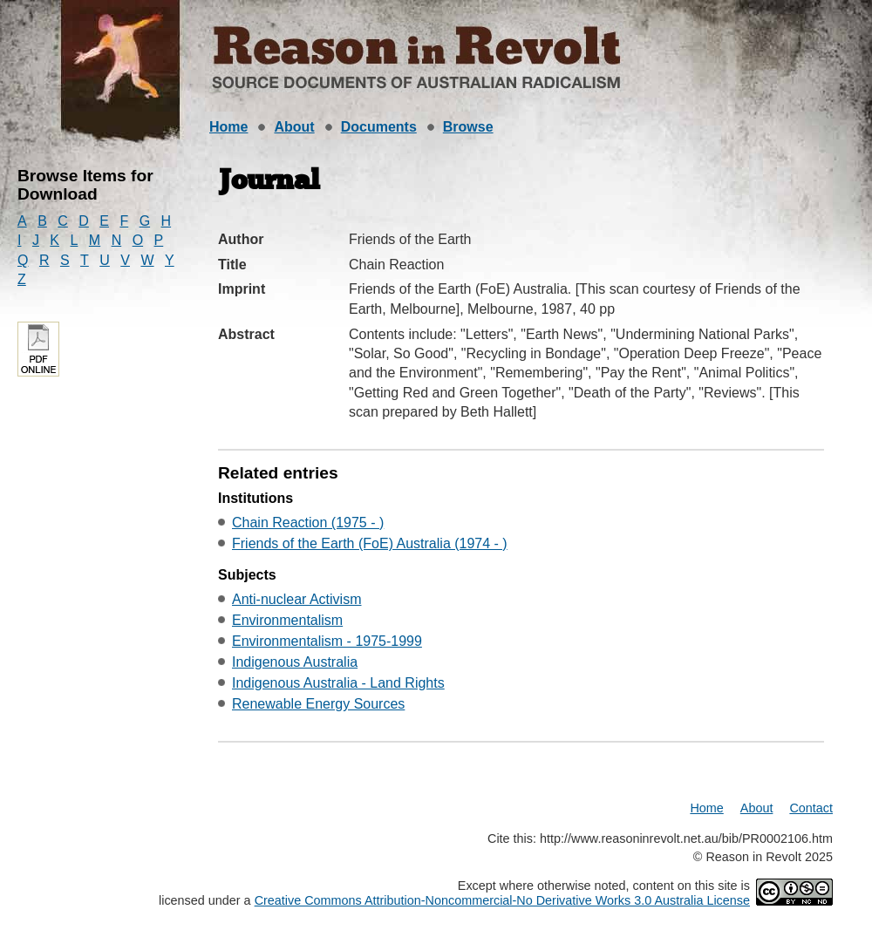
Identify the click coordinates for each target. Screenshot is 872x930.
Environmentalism (287, 620)
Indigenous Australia (295, 662)
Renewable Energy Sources (318, 703)
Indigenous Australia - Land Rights (338, 682)
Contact (811, 808)
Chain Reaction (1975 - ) (308, 522)
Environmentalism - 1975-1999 (327, 641)
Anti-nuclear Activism (297, 599)
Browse (468, 126)
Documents (379, 126)
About (294, 126)
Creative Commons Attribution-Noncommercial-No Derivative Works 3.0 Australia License (502, 900)
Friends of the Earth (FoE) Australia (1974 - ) (370, 543)
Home (228, 126)
